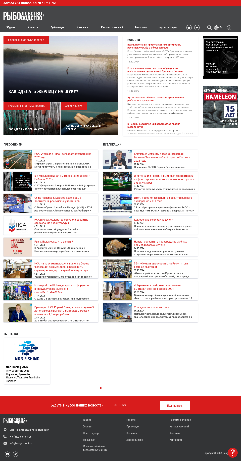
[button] (100, 388)
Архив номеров (168, 27)
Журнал (87, 426)
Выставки (141, 27)
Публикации (132, 426)
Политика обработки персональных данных (95, 448)
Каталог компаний (112, 27)
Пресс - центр (91, 433)
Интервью (83, 27)
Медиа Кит (89, 439)
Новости (131, 419)
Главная (87, 419)
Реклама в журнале (180, 419)
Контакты (175, 433)
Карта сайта (176, 439)
